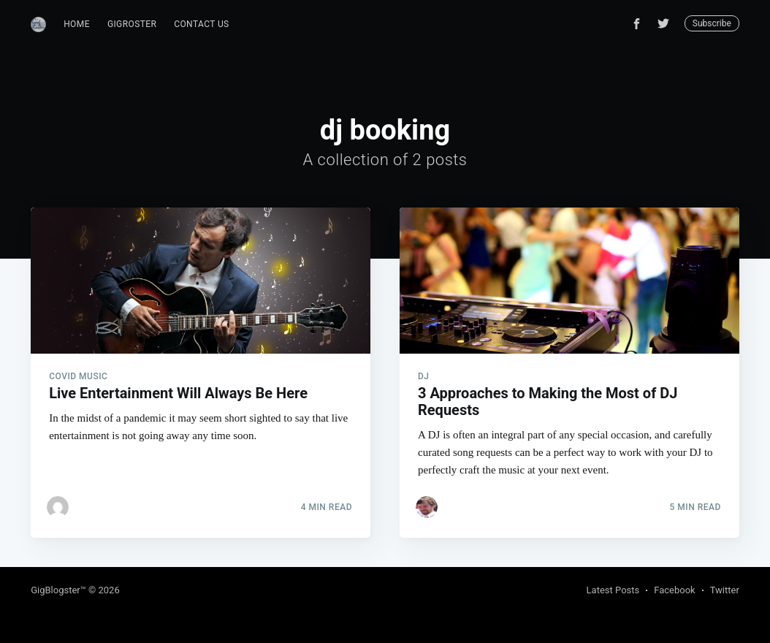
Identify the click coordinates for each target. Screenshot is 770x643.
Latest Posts (613, 590)
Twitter (724, 590)
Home (77, 24)
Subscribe (712, 23)
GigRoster (131, 24)
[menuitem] (77, 24)
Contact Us (201, 24)
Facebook (674, 590)
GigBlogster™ (58, 590)
